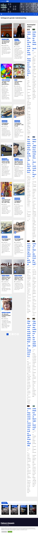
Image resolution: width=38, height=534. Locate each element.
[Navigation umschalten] (36, 14)
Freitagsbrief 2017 (17, 199)
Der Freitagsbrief (4, 120)
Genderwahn (4, 39)
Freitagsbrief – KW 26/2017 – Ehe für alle (18, 125)
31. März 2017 (5, 242)
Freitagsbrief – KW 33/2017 (5, 124)
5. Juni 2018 (17, 46)
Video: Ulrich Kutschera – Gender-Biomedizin (17, 44)
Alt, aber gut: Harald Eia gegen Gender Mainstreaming (6, 316)
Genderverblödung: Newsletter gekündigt (29, 254)
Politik (8, 39)
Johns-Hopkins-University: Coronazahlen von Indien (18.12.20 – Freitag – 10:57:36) (29, 427)
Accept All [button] (10, 531)
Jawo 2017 (3, 275)
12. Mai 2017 (17, 204)
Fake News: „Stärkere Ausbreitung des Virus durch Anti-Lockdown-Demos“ (34, 158)
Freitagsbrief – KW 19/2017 (18, 201)
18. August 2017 (5, 126)
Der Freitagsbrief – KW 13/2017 (6, 239)
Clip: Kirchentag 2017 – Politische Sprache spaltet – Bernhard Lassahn (18, 164)
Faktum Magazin (7, 523)
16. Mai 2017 (5, 204)
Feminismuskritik (4, 158)
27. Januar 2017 (18, 242)
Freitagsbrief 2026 (5, 506)
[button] (34, 14)
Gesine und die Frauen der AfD (6, 162)
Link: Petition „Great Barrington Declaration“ (34, 419)
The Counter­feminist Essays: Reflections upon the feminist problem (29, 156)
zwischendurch (17, 40)
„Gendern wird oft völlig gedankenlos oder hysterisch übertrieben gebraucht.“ (6, 85)
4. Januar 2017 (18, 281)
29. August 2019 (5, 45)
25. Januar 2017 (5, 281)
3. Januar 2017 (5, 318)
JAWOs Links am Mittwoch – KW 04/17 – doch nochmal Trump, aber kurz (6, 280)
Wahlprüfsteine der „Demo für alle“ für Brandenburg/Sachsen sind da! (6, 43)
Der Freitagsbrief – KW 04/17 (18, 239)
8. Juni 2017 (5, 164)
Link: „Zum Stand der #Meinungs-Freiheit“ (34, 254)
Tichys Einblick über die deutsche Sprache (18, 83)
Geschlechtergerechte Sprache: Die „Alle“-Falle (6, 201)
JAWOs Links (7, 275)
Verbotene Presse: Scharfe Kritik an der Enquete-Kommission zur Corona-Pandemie (29, 53)
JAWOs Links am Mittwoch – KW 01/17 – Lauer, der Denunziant (18, 279)
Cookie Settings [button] (4, 531)
